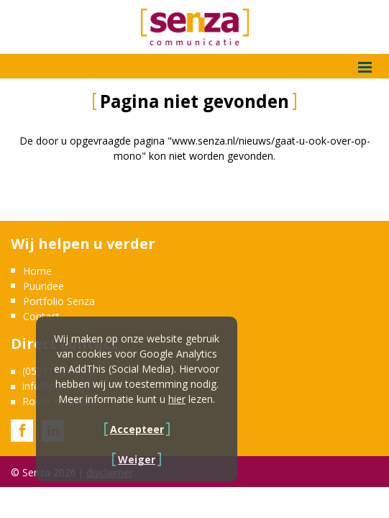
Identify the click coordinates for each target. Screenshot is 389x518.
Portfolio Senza (59, 301)
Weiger (136, 459)
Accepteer (137, 429)
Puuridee (43, 286)
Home (37, 271)
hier (177, 399)
